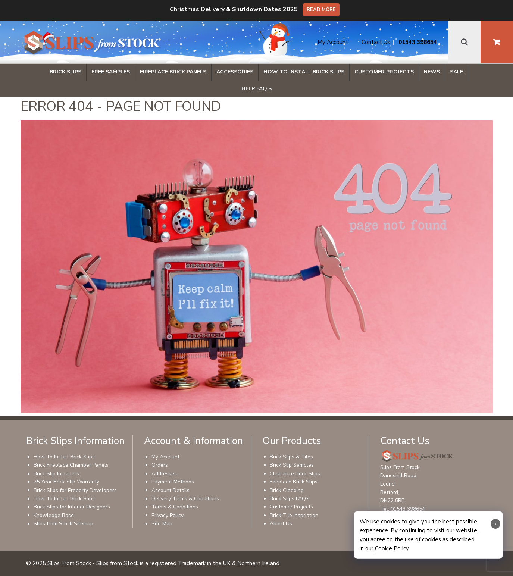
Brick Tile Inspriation (294, 515)
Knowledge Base (54, 515)
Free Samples (110, 71)
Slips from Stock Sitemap (63, 523)
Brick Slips (65, 71)
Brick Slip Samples (292, 465)
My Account (333, 42)
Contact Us (376, 42)
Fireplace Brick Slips (294, 481)
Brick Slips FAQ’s (290, 498)
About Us (281, 523)
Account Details (170, 490)
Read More (321, 9)
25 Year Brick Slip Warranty (66, 481)
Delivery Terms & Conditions (185, 498)
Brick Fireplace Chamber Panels (71, 465)
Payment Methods (172, 481)
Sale (456, 71)
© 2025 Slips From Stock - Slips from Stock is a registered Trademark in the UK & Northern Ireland (152, 563)
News (432, 71)
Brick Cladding (287, 490)
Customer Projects (384, 71)
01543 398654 (417, 42)
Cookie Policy (392, 548)
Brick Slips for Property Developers (75, 490)
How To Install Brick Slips (303, 71)
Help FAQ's (256, 88)
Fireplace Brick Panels (173, 71)
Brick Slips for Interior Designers (72, 506)
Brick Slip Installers (56, 473)
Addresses (164, 473)
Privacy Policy (167, 515)
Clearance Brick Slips (295, 473)
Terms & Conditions (174, 506)
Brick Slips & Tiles (291, 456)
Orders (159, 465)
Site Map (161, 523)
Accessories (234, 71)
